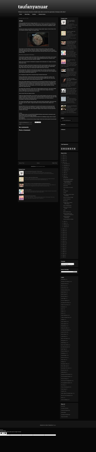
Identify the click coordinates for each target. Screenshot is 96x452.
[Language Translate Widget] (67, 264)
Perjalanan (63, 353)
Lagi (64, 189)
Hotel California (64, 315)
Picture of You (64, 357)
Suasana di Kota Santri (65, 374)
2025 (63, 156)
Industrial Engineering (65, 410)
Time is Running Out (65, 387)
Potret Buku (63, 412)
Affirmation (63, 279)
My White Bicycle (64, 346)
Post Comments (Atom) (40, 166)
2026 (63, 155)
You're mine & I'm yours (68, 187)
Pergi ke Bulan (64, 351)
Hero (62, 308)
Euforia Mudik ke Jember (68, 219)
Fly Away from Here (65, 302)
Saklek (67, 97)
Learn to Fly (63, 332)
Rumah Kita (63, 370)
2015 (63, 239)
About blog (27, 14)
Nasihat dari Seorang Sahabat (30, 195)
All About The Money (65, 281)
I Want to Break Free (65, 317)
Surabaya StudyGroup (65, 414)
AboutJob (63, 406)
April (65, 221)
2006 (63, 255)
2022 (63, 162)
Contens (34, 14)
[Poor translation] (5, 433)
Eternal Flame (64, 296)
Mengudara (63, 340)
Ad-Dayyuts (65, 190)
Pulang (62, 361)
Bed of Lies (63, 285)
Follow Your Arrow (64, 304)
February (65, 224)
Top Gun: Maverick (67, 183)
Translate (69, 265)
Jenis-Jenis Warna (27, 189)
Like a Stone (63, 334)
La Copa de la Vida (65, 330)
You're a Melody (64, 399)
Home (20, 14)
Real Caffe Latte (64, 365)
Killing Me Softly (64, 327)
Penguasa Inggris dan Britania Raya (31, 177)
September (66, 169)
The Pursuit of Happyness (66, 380)
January (65, 226)
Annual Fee (65, 177)
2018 (63, 234)
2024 (63, 158)
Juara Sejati (63, 323)
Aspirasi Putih (64, 283)
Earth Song (63, 294)
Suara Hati (65, 185)
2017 (63, 235)
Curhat (64, 192)
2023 (63, 160)
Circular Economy (64, 408)
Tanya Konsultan (64, 416)
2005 (63, 256)
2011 (63, 246)
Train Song (63, 389)
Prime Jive (63, 359)
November (66, 165)
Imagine (62, 319)
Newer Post (21, 163)
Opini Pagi (63, 349)
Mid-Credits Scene (67, 211)
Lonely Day (63, 336)
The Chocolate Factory (65, 376)
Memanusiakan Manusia (71, 88)
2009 (63, 249)
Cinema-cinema (42, 14)
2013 (63, 242)
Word (62, 397)
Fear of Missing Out (67, 205)
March (65, 223)
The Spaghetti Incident (65, 382)
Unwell (62, 391)
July (64, 172)
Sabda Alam (63, 372)
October (65, 167)
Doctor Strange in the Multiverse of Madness (47, 23)
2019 (63, 232)
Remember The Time (65, 368)
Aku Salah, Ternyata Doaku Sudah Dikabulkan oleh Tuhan (71, 79)
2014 (63, 241)
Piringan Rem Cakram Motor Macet (67, 203)
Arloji (64, 209)
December (66, 163)
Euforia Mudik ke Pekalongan (66, 217)
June (65, 174)
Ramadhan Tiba (64, 363)
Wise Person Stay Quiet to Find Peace (26, 54)
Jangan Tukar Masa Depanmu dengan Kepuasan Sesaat (70, 69)
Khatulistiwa (63, 325)
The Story (63, 384)
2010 (63, 248)
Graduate (63, 306)
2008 (63, 251)
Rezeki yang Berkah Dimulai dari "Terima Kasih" (33, 171)
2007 (63, 253)
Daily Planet (63, 292)
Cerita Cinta (63, 287)
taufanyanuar (33, 7)
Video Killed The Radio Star (66, 393)
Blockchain (65, 200)
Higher (62, 311)
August (65, 170)
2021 (63, 228)
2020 (63, 230)
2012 (63, 244)
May (65, 176)
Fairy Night (63, 298)
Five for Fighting (64, 300)
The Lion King (64, 378)
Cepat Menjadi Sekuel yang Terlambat (67, 182)
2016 (63, 237)
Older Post (54, 163)
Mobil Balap (63, 342)
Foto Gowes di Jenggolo (68, 179)
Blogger (54, 425)
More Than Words (64, 344)
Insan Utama (63, 321)
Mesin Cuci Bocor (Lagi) (68, 197)
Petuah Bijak (63, 355)
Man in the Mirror (64, 338)
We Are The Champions (66, 395)
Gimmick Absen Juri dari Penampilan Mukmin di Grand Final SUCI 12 (37, 183)
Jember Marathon (66, 199)
